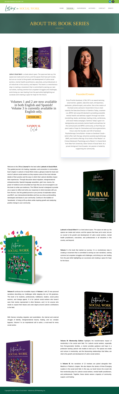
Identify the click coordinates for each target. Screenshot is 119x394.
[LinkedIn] (110, 1)
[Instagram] (113, 1)
